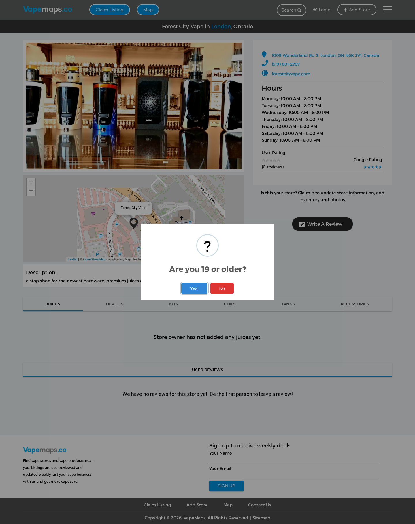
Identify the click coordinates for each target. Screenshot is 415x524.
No (222, 288)
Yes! (194, 288)
